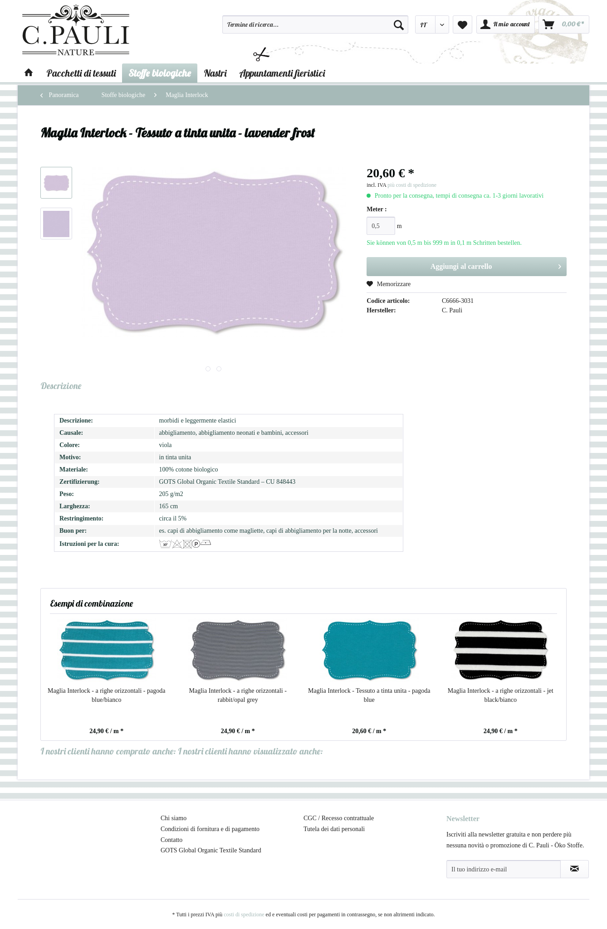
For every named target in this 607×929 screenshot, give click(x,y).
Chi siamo (173, 818)
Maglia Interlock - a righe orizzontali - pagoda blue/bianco (106, 695)
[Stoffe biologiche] (159, 73)
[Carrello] (563, 24)
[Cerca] (398, 24)
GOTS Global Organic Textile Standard (211, 850)
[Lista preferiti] (462, 24)
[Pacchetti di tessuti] (81, 73)
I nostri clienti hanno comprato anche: (108, 751)
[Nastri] (215, 73)
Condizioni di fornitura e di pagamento (210, 829)
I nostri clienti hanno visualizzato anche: (250, 751)
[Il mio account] (505, 24)
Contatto (171, 840)
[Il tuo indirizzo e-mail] (503, 869)
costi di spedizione (244, 914)
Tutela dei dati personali (334, 829)
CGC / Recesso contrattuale (339, 818)
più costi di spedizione (411, 185)
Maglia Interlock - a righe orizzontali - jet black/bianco (500, 695)
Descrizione (60, 385)
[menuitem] (315, 28)
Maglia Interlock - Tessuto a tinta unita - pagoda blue (369, 695)
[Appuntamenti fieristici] (282, 73)
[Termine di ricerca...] (315, 24)
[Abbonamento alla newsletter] (574, 869)
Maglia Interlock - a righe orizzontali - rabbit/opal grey (238, 695)
